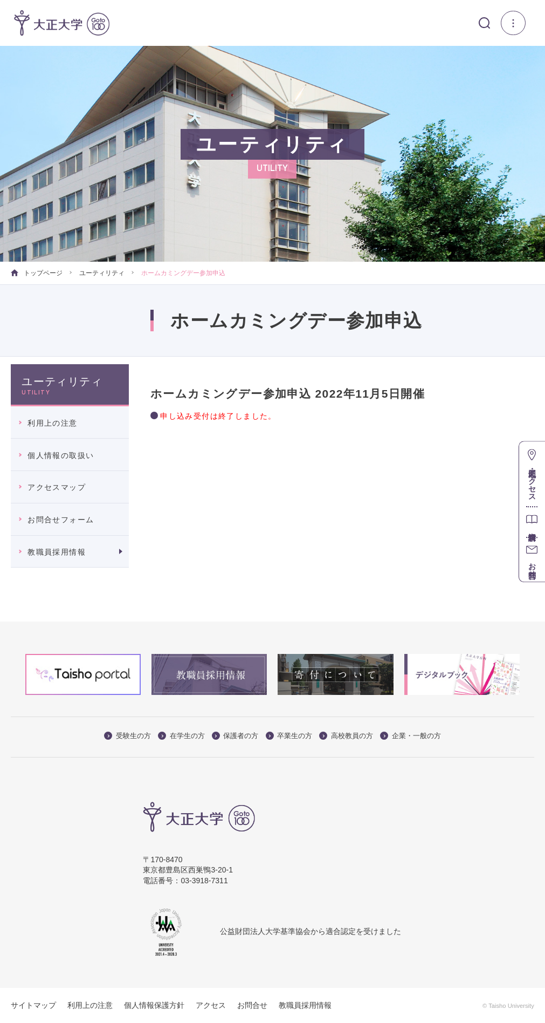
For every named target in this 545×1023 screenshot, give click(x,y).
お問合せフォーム (60, 519)
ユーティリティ (102, 273)
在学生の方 (181, 736)
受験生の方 (127, 736)
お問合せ (252, 1005)
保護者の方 (235, 736)
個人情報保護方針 (154, 1005)
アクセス (211, 1005)
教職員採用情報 (56, 552)
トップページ (36, 273)
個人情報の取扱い (60, 455)
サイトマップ (33, 1005)
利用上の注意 (52, 423)
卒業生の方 (289, 736)
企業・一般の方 (410, 736)
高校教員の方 (346, 736)
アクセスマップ (56, 487)
